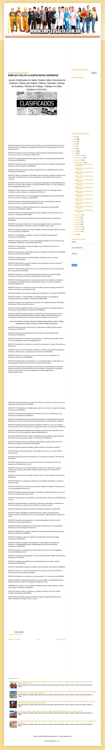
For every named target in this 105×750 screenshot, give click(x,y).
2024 (75, 139)
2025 (75, 137)
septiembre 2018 (79, 162)
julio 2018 (78, 217)
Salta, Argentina (18, 634)
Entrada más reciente (14, 639)
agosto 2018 (78, 215)
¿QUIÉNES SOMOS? (20, 36)
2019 (75, 151)
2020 (75, 148)
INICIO (8, 36)
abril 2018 (78, 224)
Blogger (58, 741)
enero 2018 (78, 231)
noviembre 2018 (79, 157)
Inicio (38, 639)
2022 (75, 144)
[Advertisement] (37, 55)
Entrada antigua (61, 639)
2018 (75, 153)
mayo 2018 (78, 222)
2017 (75, 234)
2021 (75, 146)
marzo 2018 (78, 226)
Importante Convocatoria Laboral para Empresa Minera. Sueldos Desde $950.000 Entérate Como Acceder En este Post (50, 711)
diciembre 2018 (79, 155)
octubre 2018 (78, 160)
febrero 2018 (78, 229)
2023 (75, 141)
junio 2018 (78, 219)
